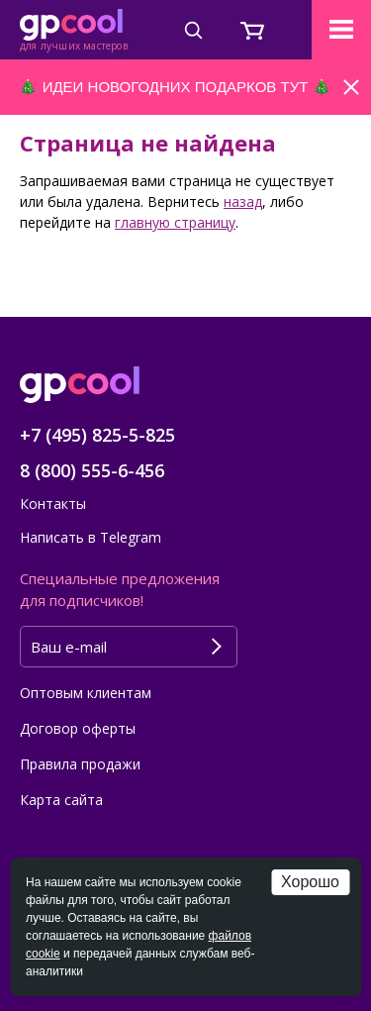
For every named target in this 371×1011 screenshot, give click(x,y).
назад (243, 201)
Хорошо (310, 881)
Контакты (53, 503)
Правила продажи (80, 764)
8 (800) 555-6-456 (92, 470)
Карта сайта (61, 799)
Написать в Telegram (90, 537)
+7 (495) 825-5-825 (97, 435)
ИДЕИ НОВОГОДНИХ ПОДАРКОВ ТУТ (176, 86)
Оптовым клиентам (85, 692)
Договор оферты (78, 728)
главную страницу (175, 222)
